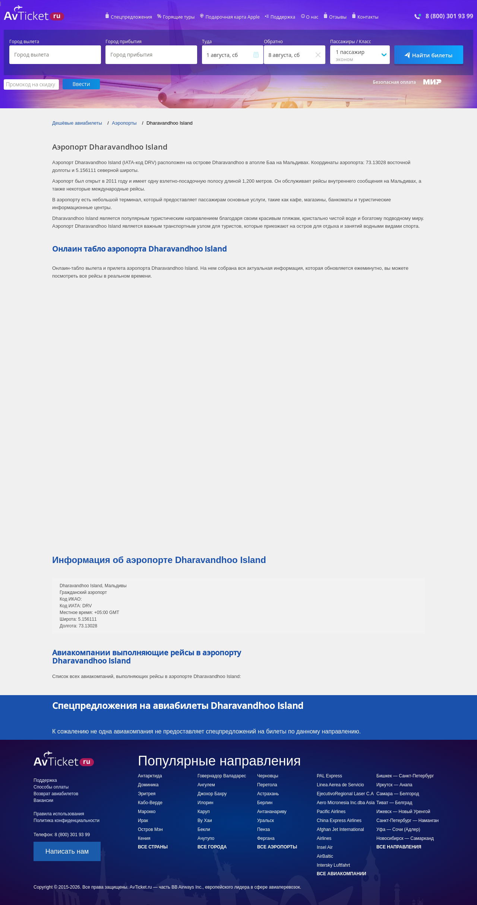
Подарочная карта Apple (232, 17)
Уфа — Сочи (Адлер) (398, 829)
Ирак (143, 820)
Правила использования (59, 813)
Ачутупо (206, 838)
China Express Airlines (339, 820)
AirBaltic (325, 855)
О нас (311, 17)
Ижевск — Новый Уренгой (403, 811)
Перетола (267, 784)
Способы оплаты (51, 786)
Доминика (148, 784)
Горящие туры (179, 17)
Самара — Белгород (397, 793)
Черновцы (267, 775)
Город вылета (24, 41)
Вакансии (43, 800)
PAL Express (329, 775)
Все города (212, 846)
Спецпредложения (133, 17)
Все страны (153, 846)
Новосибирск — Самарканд (405, 838)
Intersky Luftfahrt (333, 864)
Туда (207, 41)
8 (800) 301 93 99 (449, 16)
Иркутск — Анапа (394, 784)
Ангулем (206, 784)
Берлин (264, 802)
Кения (144, 838)
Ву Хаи (205, 820)
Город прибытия (123, 41)
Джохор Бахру (212, 793)
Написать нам (67, 851)
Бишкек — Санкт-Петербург (405, 775)
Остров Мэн (150, 829)
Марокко (146, 811)
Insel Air (325, 847)
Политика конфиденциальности (66, 820)
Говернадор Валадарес (222, 775)
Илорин (205, 802)
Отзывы (336, 17)
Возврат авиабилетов (56, 793)
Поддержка (282, 17)
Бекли (204, 829)
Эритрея (146, 793)
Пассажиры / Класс (350, 41)
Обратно (273, 41)
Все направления (398, 846)
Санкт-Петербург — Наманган (407, 820)
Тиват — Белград (394, 802)
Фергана (266, 838)
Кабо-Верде (150, 802)
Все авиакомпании (341, 873)
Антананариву (272, 811)
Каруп (204, 811)
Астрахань (268, 793)
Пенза (263, 829)
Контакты (366, 17)
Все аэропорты (277, 846)
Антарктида (150, 775)
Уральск (265, 820)
